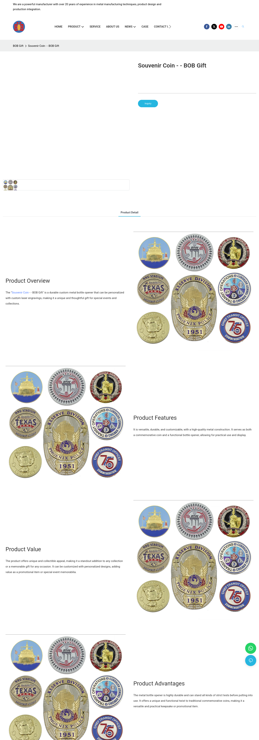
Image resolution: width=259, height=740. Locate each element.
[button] (170, 26)
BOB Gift (18, 46)
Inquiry (148, 103)
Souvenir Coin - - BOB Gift (43, 46)
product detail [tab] (129, 212)
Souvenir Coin (20, 292)
